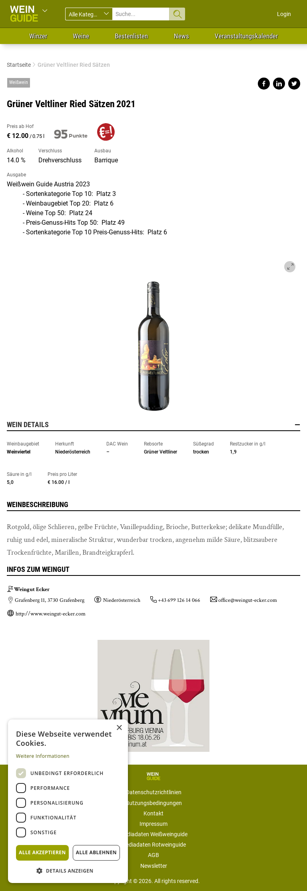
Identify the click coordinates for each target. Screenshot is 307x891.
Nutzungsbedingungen (153, 803)
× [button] (119, 728)
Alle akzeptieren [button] (42, 852)
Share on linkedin (279, 84)
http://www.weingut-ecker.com (51, 613)
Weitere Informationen (43, 756)
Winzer (38, 36)
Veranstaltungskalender (246, 36)
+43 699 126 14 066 (179, 600)
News (181, 36)
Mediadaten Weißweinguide (153, 834)
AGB (153, 855)
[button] (68, 870)
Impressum (153, 824)
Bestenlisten (131, 36)
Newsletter (153, 866)
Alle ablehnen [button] (96, 852)
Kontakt (153, 813)
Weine (81, 36)
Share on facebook (264, 84)
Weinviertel (18, 452)
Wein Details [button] (153, 424)
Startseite (19, 65)
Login (284, 14)
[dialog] (68, 801)
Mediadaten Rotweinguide (153, 844)
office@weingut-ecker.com (247, 600)
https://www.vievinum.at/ (153, 692)
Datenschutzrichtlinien (153, 792)
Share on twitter (294, 84)
